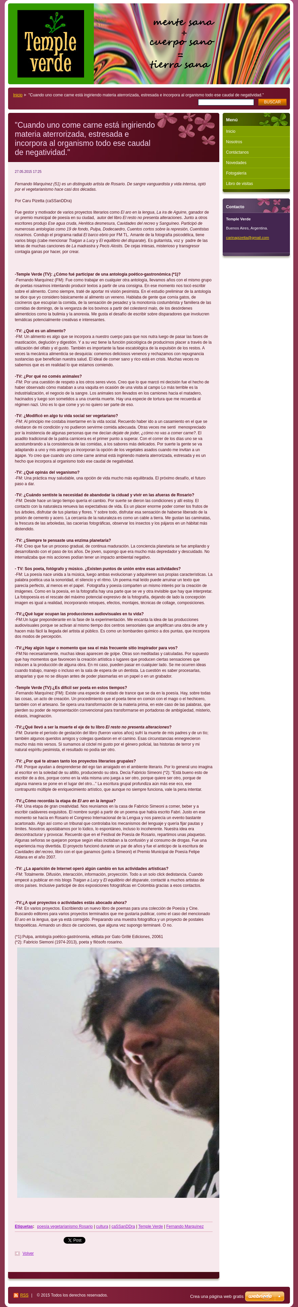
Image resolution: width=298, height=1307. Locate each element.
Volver (28, 1253)
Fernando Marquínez (184, 1226)
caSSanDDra (123, 1226)
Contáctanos (237, 152)
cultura (102, 1226)
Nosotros (234, 141)
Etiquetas (24, 1226)
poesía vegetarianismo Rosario (64, 1226)
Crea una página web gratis (217, 1296)
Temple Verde (150, 1226)
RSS (24, 1295)
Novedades (236, 162)
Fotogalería (236, 173)
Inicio (18, 95)
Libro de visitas (239, 183)
